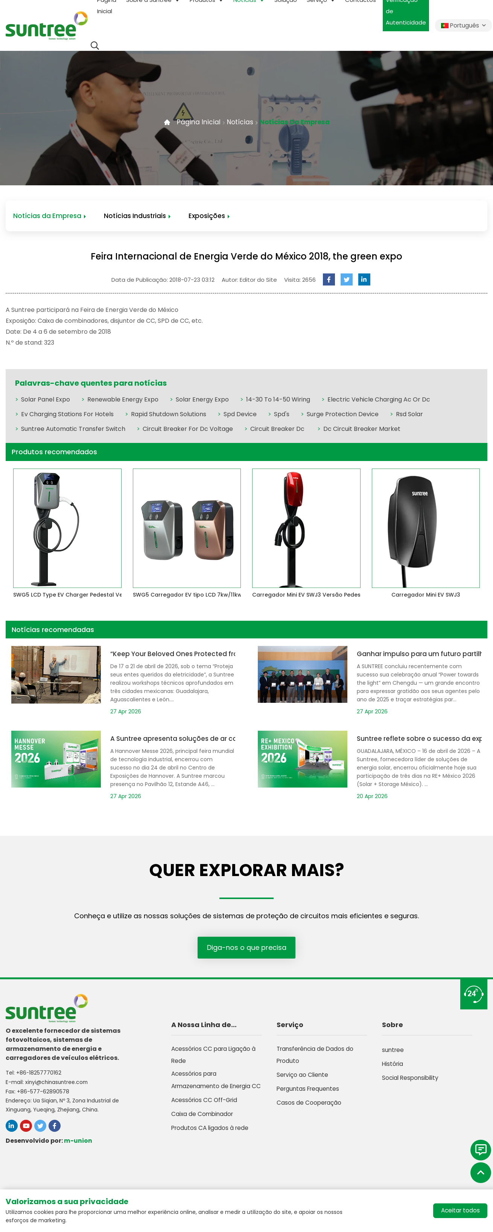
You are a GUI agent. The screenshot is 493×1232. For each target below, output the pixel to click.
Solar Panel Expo (45, 400)
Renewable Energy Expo (122, 400)
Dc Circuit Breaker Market (361, 429)
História (393, 1065)
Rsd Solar (409, 415)
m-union (78, 1140)
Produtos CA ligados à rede (211, 1149)
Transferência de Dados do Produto (317, 1058)
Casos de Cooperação (309, 1107)
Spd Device (240, 415)
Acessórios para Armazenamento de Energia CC (213, 1093)
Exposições (207, 216)
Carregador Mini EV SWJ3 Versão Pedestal (310, 595)
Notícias (238, 122)
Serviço (290, 1026)
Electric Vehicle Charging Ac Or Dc (378, 400)
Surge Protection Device (343, 415)
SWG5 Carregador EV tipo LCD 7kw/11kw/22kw (196, 595)
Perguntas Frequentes (309, 1093)
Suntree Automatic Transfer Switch (73, 429)
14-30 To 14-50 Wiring (278, 400)
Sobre (392, 1026)
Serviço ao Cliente (303, 1079)
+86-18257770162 (39, 1073)
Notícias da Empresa (295, 122)
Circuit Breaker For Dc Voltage (188, 429)
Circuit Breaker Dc (278, 429)
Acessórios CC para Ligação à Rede (215, 1058)
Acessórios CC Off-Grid (205, 1121)
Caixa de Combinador (203, 1135)
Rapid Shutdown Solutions (168, 415)
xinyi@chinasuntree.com (57, 1082)
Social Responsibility (411, 1079)
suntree (393, 1051)
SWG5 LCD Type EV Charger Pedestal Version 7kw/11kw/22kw (96, 595)
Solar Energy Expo (202, 400)
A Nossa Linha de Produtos (201, 1027)
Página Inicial (196, 122)
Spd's (281, 415)
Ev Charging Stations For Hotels (67, 415)
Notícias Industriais (135, 216)
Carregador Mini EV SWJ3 (425, 595)
